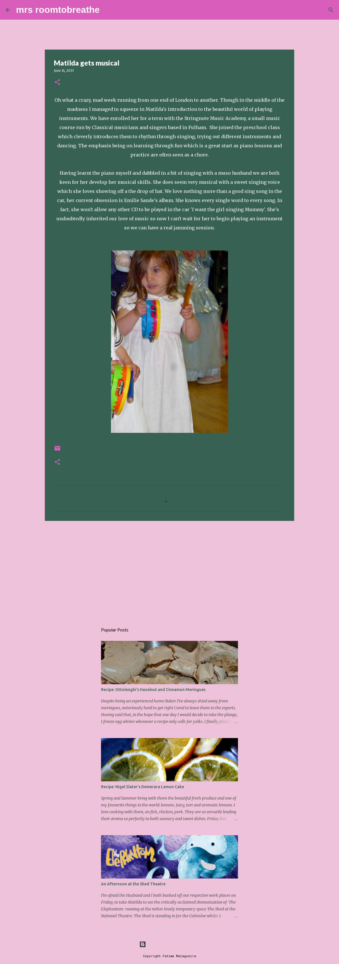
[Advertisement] (169, 569)
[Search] (107, 10)
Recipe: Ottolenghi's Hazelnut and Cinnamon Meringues (153, 689)
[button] (57, 82)
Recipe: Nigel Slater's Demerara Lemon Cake (142, 786)
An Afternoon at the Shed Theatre (133, 884)
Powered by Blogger (169, 944)
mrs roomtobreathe (58, 10)
